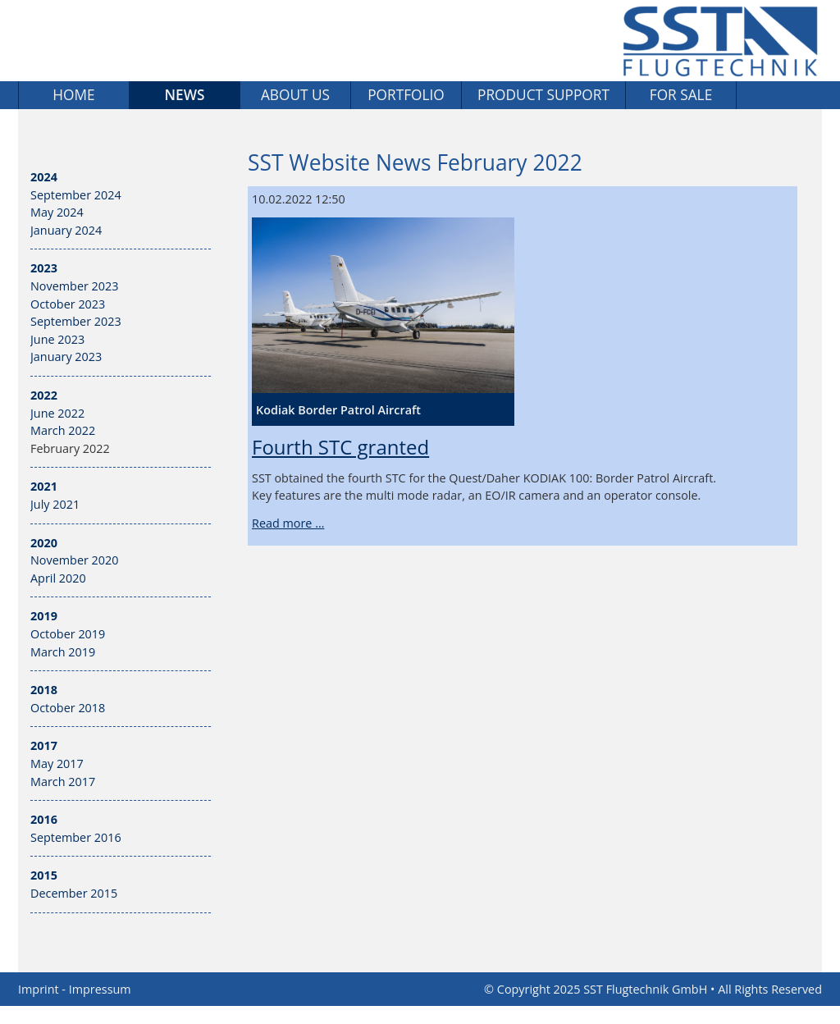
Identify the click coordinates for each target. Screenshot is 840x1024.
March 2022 (62, 430)
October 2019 (67, 634)
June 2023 (57, 339)
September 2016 (75, 837)
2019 (43, 616)
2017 (43, 745)
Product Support (543, 94)
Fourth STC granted (340, 446)
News (185, 94)
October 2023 (67, 304)
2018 (43, 689)
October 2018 (67, 707)
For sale (681, 94)
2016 (43, 819)
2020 (43, 543)
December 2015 (73, 893)
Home (73, 94)
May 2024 (57, 212)
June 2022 (57, 413)
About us (295, 94)
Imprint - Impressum (74, 989)
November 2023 (74, 286)
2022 (43, 395)
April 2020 (58, 578)
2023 (43, 268)
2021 (43, 486)
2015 (43, 875)
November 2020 (74, 560)
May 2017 (57, 763)
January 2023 (66, 356)
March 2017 (62, 781)
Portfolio (406, 94)
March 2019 (62, 652)
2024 (43, 177)
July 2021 (55, 504)
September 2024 (75, 195)
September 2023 (75, 321)
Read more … (288, 523)
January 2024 (66, 230)
